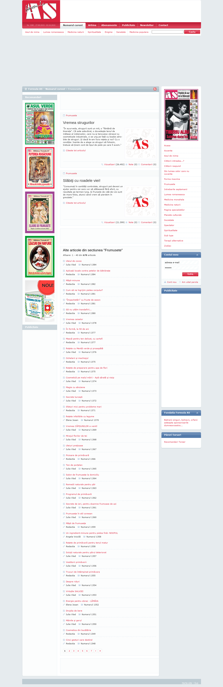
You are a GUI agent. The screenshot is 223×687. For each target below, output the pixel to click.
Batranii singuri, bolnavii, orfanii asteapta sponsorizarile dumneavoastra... (181, 423)
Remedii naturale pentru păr (80, 484)
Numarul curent (73, 25)
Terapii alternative (173, 240)
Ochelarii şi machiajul (77, 358)
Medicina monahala (174, 199)
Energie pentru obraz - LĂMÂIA (82, 601)
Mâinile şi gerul (74, 620)
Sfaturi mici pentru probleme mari (84, 406)
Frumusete (71, 115)
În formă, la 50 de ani (77, 329)
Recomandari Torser (174, 442)
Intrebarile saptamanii (175, 189)
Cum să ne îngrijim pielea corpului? (84, 290)
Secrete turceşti (74, 397)
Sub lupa (168, 235)
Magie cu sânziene (75, 387)
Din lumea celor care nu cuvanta (176, 172)
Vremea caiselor (74, 319)
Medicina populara (139, 32)
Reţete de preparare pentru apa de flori (86, 368)
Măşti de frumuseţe (76, 523)
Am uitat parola (190, 282)
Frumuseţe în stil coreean (79, 513)
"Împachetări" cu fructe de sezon (83, 300)
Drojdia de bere (74, 610)
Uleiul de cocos (74, 261)
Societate (169, 220)
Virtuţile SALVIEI (74, 591)
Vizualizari (114, 164)
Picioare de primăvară (77, 455)
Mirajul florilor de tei (76, 436)
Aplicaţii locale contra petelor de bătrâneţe (88, 270)
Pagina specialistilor (174, 210)
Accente (168, 150)
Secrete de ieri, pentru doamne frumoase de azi (91, 504)
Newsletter (147, 25)
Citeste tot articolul (76, 150)
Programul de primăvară (79, 494)
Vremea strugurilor (79, 122)
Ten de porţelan (74, 465)
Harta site (187, 683)
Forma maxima (172, 179)
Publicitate (128, 25)
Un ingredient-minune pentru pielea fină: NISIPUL (92, 533)
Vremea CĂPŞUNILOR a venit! (81, 426)
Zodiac (167, 246)
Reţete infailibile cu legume (80, 416)
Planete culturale (173, 215)
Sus (196, 683)
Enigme (109, 32)
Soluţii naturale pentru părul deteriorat (86, 552)
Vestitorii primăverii (76, 562)
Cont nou (171, 282)
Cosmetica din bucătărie (78, 630)
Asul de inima (32, 32)
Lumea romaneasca (53, 32)
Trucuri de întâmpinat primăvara (83, 572)
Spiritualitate (94, 32)
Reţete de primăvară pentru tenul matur (87, 542)
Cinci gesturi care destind (79, 640)
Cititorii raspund (172, 166)
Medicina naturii (76, 32)
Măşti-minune (73, 280)
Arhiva (92, 25)
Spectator (169, 225)
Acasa (167, 145)
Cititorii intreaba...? (174, 161)
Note (133, 164)
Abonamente (109, 25)
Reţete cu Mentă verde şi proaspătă (84, 348)
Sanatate (121, 32)
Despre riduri (73, 581)
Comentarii (148, 164)
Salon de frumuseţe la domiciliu (82, 474)
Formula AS (35, 89)
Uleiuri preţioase (74, 445)
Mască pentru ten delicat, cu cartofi (84, 338)
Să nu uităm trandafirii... (79, 309)
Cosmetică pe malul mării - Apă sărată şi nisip (90, 377)
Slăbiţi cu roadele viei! (81, 180)
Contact (163, 25)
